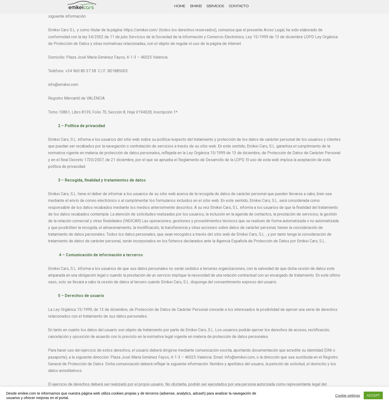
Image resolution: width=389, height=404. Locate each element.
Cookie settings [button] (347, 396)
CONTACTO (238, 5)
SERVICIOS (215, 5)
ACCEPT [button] (373, 395)
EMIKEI (195, 5)
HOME (179, 5)
